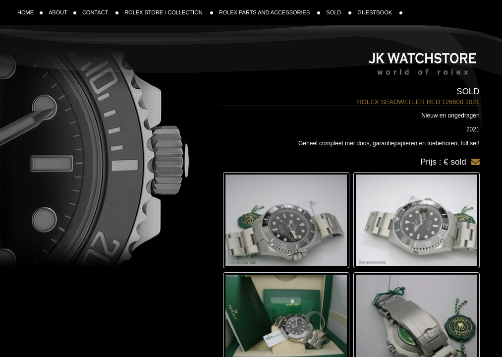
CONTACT (100, 12)
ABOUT (62, 12)
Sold (467, 91)
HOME (30, 12)
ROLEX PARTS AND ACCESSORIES (270, 12)
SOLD (338, 12)
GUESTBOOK (379, 12)
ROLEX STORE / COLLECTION (168, 12)
